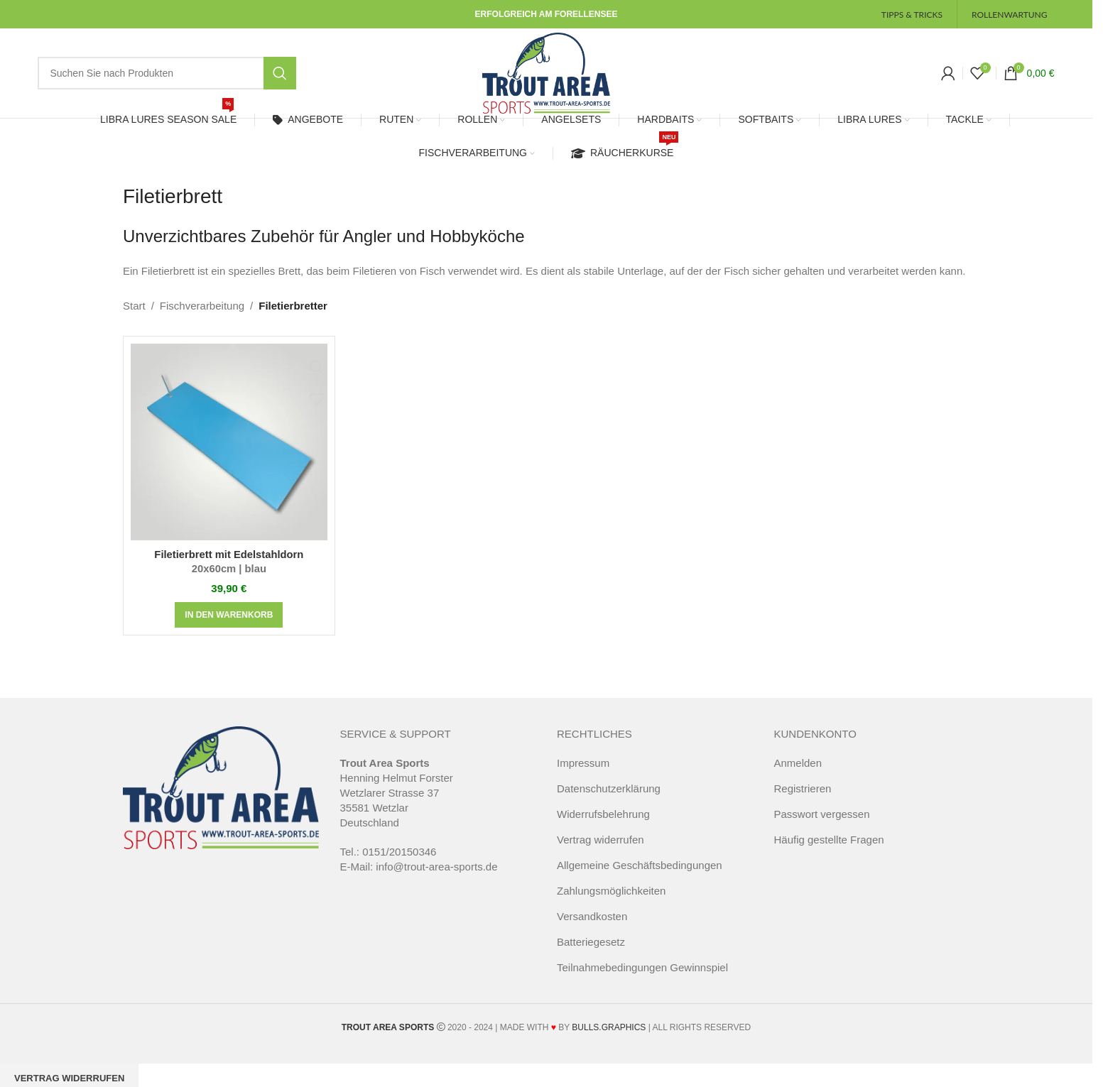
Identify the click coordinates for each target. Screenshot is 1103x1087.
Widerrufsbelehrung (603, 827)
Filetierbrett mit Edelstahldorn (229, 576)
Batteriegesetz (591, 955)
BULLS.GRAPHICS (609, 1041)
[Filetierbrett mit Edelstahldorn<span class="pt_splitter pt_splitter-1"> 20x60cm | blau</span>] (229, 455)
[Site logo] (546, 78)
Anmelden (798, 776)
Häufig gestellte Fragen (829, 853)
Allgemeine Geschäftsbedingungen (639, 879)
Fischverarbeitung (202, 319)
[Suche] (166, 80)
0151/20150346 (399, 865)
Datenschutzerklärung (609, 802)
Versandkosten (592, 930)
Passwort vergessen (822, 827)
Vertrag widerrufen (600, 853)
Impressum (583, 776)
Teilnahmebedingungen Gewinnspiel (642, 981)
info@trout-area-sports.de (436, 880)
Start (134, 319)
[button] (229, 628)
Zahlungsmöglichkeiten (611, 904)
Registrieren (803, 802)
